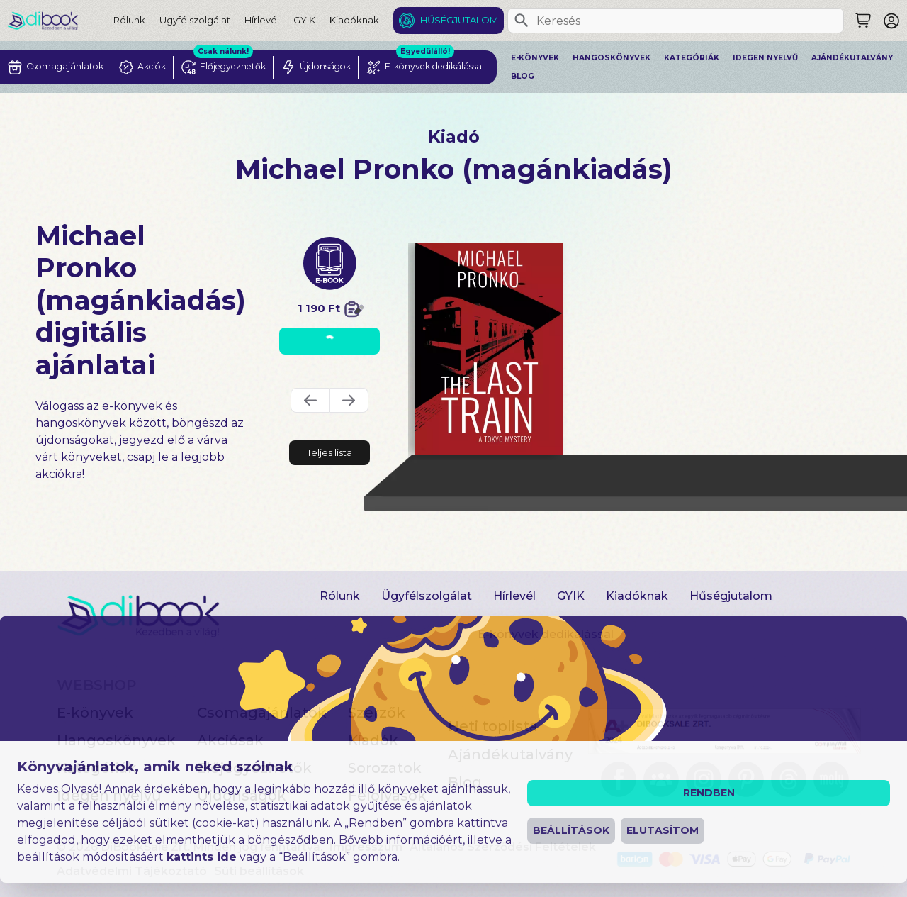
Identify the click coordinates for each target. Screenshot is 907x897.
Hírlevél (261, 20)
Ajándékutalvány (852, 57)
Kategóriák (691, 57)
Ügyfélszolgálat (194, 20)
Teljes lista (329, 452)
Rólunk (129, 20)
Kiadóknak (354, 20)
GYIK (304, 20)
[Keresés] (521, 20)
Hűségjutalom (459, 20)
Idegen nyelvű (765, 57)
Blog (522, 76)
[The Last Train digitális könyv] (489, 349)
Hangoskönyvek (611, 57)
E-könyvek (535, 57)
